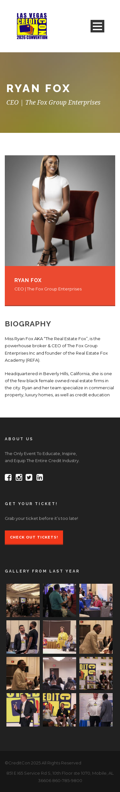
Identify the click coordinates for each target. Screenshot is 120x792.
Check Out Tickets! (34, 537)
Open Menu (97, 26)
